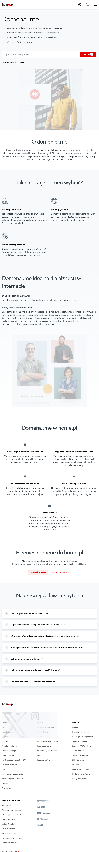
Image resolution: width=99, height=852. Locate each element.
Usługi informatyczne (81, 778)
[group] (49, 613)
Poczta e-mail (77, 764)
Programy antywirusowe (12, 810)
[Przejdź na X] (3, 713)
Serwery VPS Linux (80, 741)
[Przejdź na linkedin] (10, 713)
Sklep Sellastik (78, 760)
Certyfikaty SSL (78, 750)
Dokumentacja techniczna (47, 741)
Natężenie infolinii (9, 746)
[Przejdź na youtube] (18, 713)
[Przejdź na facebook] (25, 713)
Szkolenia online (8, 829)
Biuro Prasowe (8, 755)
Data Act (5, 783)
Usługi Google (8, 824)
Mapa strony (7, 788)
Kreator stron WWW (80, 769)
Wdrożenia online (9, 833)
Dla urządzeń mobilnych (11, 815)
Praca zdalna (7, 805)
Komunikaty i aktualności (47, 750)
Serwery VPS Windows (81, 746)
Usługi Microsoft (9, 819)
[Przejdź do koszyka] (87, 4)
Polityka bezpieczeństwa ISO (14, 760)
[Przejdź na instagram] (32, 713)
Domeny (75, 727)
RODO (4, 769)
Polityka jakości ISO (10, 764)
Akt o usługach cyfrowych (12, 778)
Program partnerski (45, 760)
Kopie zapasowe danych (12, 838)
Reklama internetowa (81, 774)
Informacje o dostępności (12, 774)
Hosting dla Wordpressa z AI (83, 736)
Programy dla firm (9, 843)
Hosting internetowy (80, 732)
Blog (39, 755)
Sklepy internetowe (80, 755)
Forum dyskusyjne (44, 746)
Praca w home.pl (9, 750)
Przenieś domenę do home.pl (14, 62)
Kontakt (5, 741)
